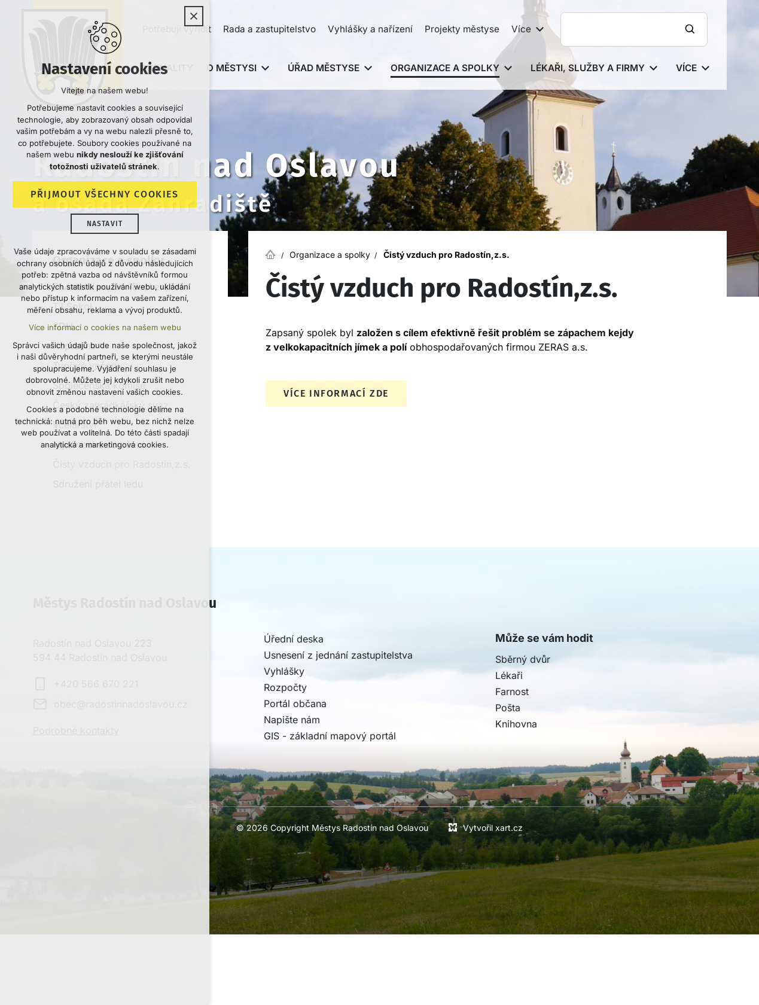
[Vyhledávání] (691, 29)
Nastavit (105, 224)
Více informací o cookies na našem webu (105, 327)
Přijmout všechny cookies (104, 194)
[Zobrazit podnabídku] (540, 29)
